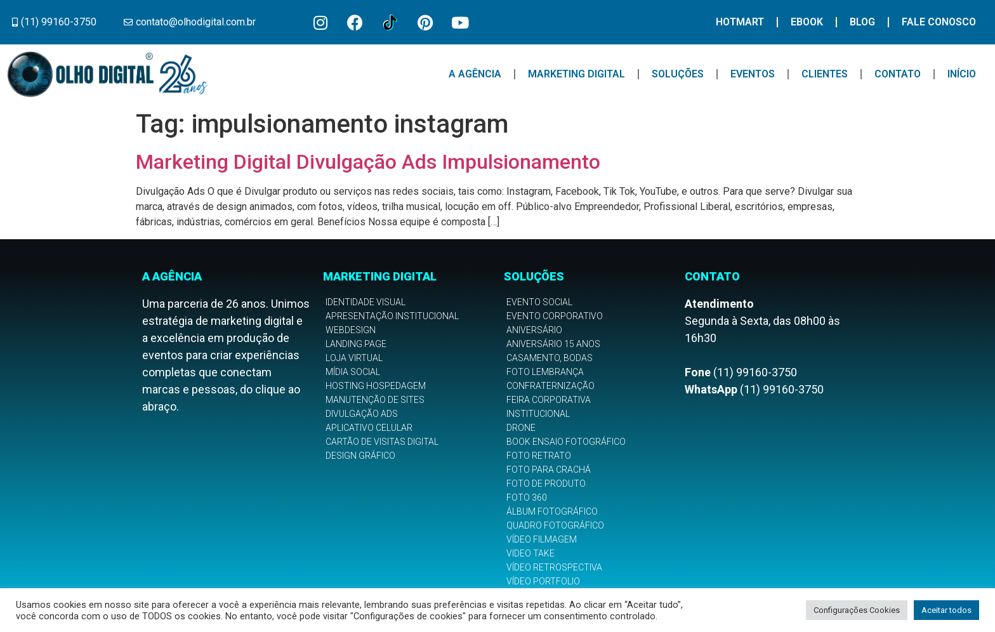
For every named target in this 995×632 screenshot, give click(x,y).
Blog (862, 22)
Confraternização (550, 386)
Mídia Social (353, 372)
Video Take (530, 553)
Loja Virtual (354, 358)
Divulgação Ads (362, 414)
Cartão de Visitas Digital (382, 442)
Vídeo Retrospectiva (554, 567)
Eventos (752, 74)
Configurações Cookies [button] (857, 610)
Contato (897, 74)
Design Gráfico (360, 456)
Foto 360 (526, 497)
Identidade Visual (365, 302)
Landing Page (356, 344)
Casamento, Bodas (549, 358)
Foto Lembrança (545, 372)
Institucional (538, 414)
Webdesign (351, 330)
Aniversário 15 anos (553, 344)
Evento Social (539, 302)
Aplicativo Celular (369, 428)
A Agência (475, 74)
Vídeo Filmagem (541, 539)
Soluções (678, 74)
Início (961, 74)
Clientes (824, 74)
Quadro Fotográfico (555, 525)
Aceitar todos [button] (946, 610)
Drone (521, 428)
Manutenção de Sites (375, 400)
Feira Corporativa (548, 400)
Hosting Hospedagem (376, 386)
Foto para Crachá (548, 469)
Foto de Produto (546, 483)
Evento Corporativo (554, 316)
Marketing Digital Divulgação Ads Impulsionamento (368, 162)
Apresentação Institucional (392, 316)
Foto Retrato (538, 456)
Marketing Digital (576, 74)
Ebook (807, 22)
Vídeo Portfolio (543, 581)
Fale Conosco (939, 22)
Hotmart (740, 22)
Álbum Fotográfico (552, 511)
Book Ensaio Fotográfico (566, 442)
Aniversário (534, 330)
